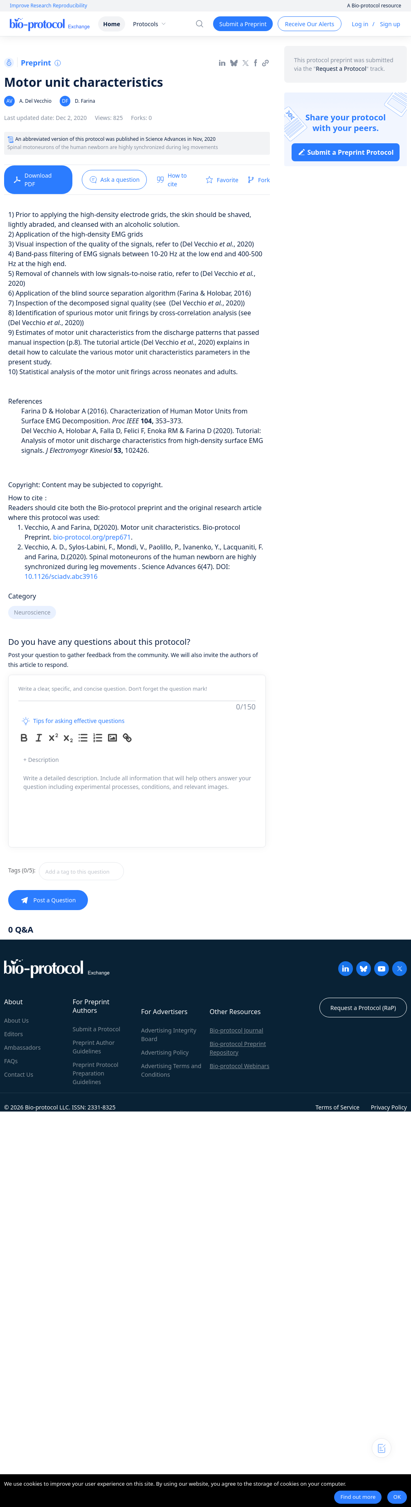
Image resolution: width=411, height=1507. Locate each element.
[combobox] (110, 871)
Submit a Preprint (242, 24)
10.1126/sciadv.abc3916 (61, 576)
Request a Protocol (341, 68)
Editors (13, 1034)
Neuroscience (32, 612)
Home (111, 24)
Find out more (357, 1496)
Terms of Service (337, 1107)
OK (397, 1496)
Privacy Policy (389, 1107)
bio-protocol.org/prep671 (92, 537)
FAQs (11, 1061)
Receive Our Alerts (309, 24)
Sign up (390, 24)
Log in (360, 24)
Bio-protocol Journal (236, 1030)
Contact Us (18, 1074)
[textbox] (81, 871)
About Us (16, 1020)
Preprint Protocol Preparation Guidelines (96, 1073)
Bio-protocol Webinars (240, 1066)
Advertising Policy (165, 1052)
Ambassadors (22, 1047)
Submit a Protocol (97, 1029)
